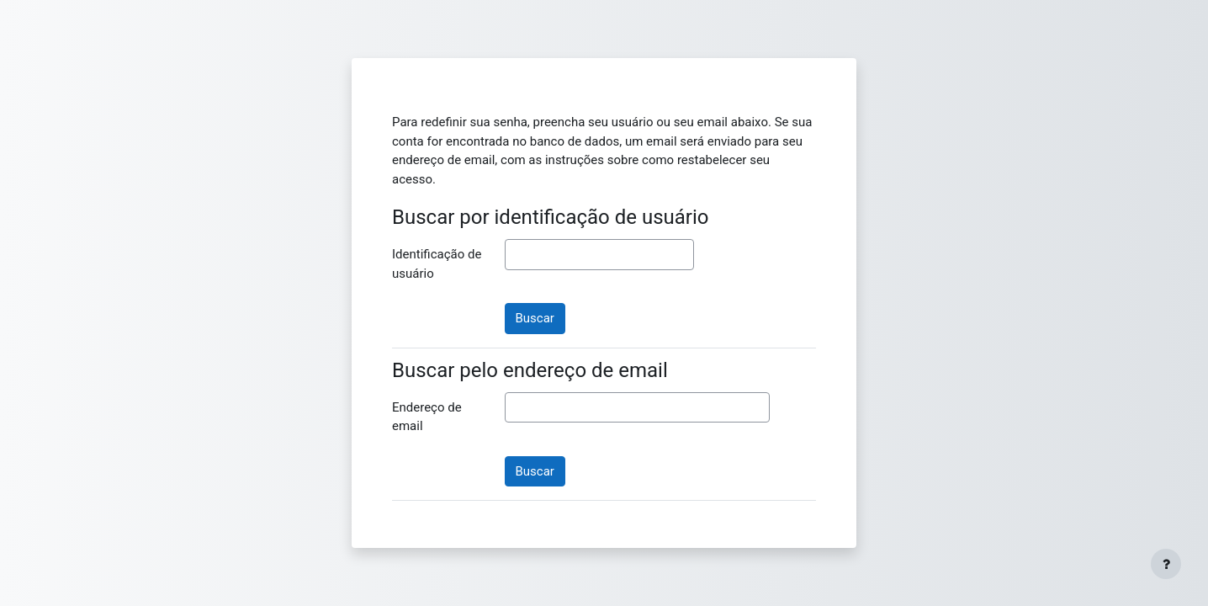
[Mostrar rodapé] (1166, 564)
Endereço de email (427, 417)
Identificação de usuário (436, 264)
